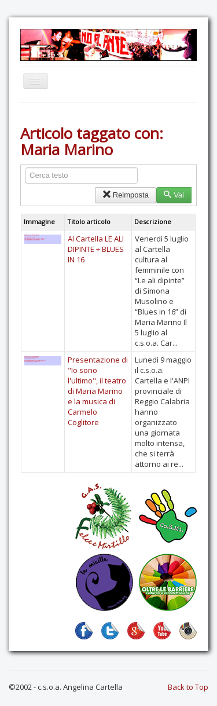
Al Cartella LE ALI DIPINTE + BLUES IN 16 (96, 249)
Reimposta (126, 195)
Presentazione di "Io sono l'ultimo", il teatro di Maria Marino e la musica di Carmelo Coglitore (98, 390)
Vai (174, 195)
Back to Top (188, 687)
